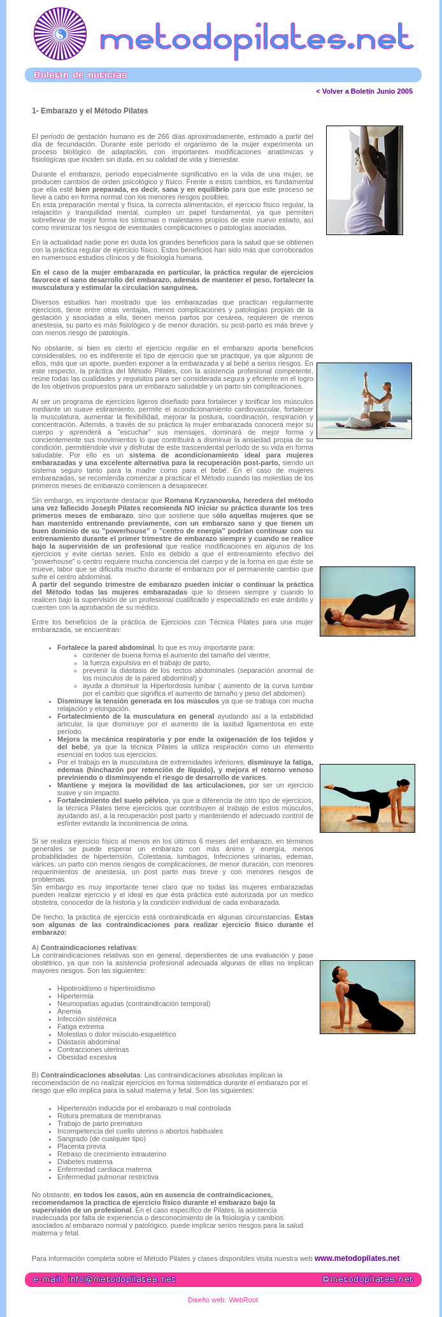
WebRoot (243, 1300)
